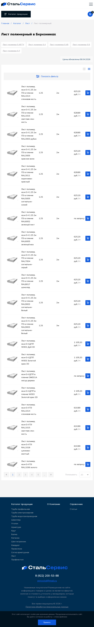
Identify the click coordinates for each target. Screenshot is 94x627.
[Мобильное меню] (91, 4)
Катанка (15, 537)
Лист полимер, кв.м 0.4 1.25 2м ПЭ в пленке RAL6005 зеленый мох (28, 239)
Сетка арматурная (20, 552)
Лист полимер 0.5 (81, 45)
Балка (14, 534)
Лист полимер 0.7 (11, 51)
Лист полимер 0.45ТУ (13, 45)
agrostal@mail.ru (47, 580)
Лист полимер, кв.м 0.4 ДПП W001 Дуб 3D (28, 344)
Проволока (16, 548)
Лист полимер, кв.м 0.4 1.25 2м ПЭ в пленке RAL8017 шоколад (28, 282)
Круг (13, 530)
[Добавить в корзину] (87, 93)
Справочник (76, 503)
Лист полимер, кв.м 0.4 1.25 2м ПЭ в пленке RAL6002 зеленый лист (28, 219)
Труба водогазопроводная (24, 516)
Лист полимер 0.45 (59, 45)
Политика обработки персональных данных (47, 607)
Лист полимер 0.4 (37, 45)
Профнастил (17, 559)
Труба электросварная (22, 512)
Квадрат (15, 545)
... (44, 475)
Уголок (14, 523)
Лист (13, 556)
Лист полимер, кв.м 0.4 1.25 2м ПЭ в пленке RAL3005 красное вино (28, 153)
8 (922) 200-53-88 (47, 575)
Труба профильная (20, 509)
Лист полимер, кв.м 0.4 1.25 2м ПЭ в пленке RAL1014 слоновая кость (28, 93)
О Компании (53, 503)
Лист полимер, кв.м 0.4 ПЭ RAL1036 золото (29, 465)
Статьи (73, 509)
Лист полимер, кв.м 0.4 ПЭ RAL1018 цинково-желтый (28, 448)
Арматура (16, 527)
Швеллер (16, 519)
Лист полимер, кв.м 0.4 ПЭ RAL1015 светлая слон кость (28, 428)
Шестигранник (18, 541)
